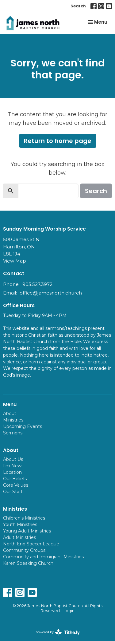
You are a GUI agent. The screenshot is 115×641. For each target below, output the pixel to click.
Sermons (12, 433)
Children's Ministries (24, 518)
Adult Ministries (19, 537)
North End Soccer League (31, 544)
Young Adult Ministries (27, 531)
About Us (13, 459)
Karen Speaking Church (28, 563)
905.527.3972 (37, 284)
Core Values (15, 485)
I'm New (12, 466)
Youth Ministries (20, 524)
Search (78, 6)
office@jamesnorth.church (51, 293)
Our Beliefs (15, 478)
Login (69, 610)
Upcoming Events (22, 426)
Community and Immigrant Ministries (43, 557)
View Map (14, 261)
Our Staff (12, 491)
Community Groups (24, 550)
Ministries (13, 420)
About (9, 413)
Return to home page (57, 141)
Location (12, 472)
